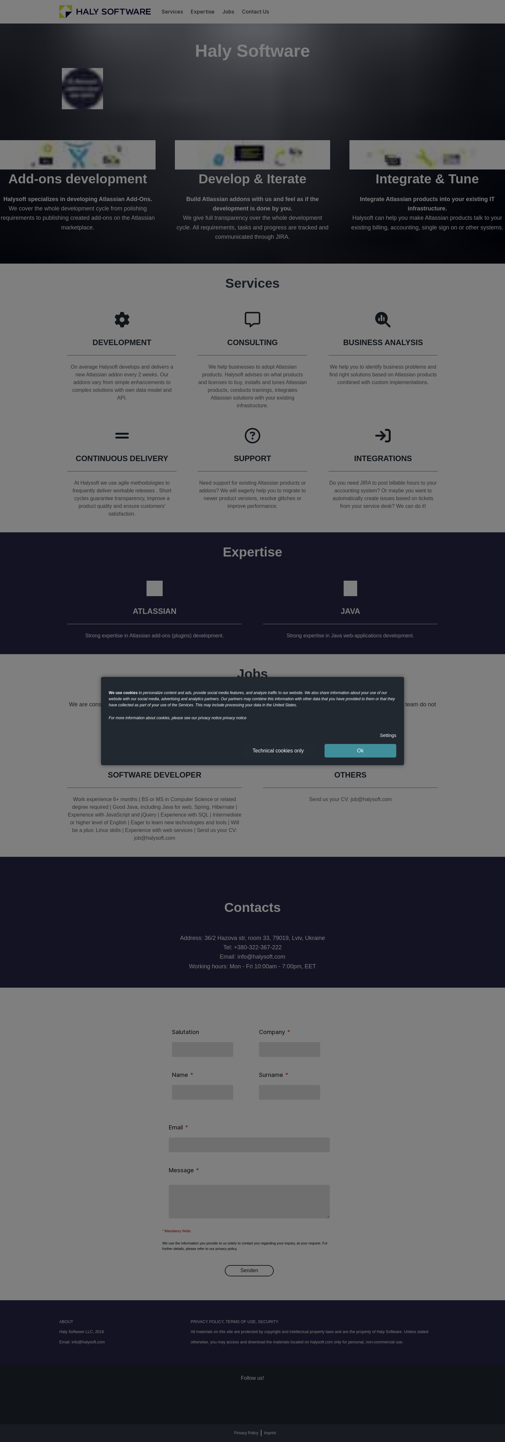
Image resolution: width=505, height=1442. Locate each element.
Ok (360, 750)
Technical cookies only (278, 750)
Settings (388, 735)
